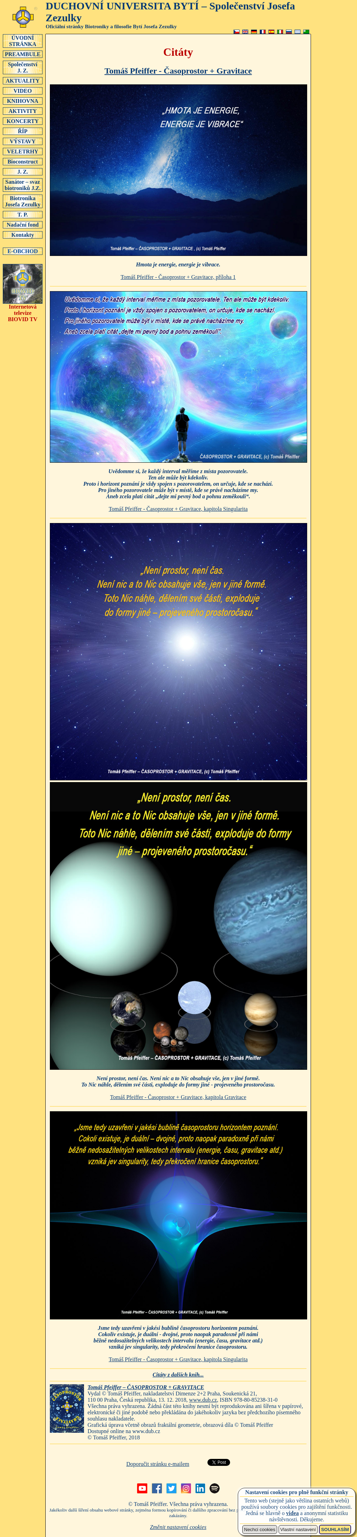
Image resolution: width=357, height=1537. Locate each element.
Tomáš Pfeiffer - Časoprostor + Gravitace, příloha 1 (178, 277)
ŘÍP (22, 131)
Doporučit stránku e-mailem (157, 1464)
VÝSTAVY (22, 141)
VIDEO (22, 91)
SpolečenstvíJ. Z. (22, 67)
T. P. (22, 214)
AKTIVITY (22, 111)
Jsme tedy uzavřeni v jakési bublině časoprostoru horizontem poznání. (178, 1337)
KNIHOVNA (22, 101)
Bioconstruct (22, 161)
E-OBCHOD (22, 251)
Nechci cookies (259, 1529)
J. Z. (22, 171)
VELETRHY (22, 151)
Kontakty (22, 235)
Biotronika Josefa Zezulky (22, 201)
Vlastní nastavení (298, 1529)
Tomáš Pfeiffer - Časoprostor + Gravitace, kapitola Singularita (178, 509)
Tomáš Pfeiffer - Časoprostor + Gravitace (178, 70)
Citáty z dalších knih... (178, 1375)
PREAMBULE (22, 54)
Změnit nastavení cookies (178, 1527)
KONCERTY (22, 121)
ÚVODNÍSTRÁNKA (22, 41)
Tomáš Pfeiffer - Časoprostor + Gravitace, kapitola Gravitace (178, 1097)
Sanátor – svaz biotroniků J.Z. (22, 185)
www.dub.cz (203, 1400)
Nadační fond (22, 224)
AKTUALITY (22, 80)
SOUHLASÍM (335, 1529)
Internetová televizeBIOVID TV (23, 310)
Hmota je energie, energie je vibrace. (178, 264)
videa (292, 1513)
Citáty (178, 52)
